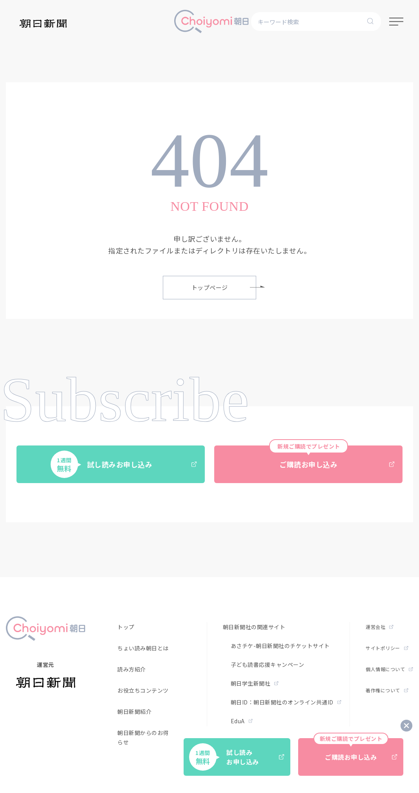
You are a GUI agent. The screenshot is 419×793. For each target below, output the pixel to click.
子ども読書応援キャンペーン (267, 664)
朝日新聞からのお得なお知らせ (151, 737)
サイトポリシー (387, 648)
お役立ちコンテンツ (143, 690)
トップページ (224, 287)
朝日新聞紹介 (134, 711)
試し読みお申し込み (124, 464)
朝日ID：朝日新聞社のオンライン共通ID (286, 702)
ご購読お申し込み (332, 457)
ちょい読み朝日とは (143, 648)
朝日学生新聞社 (255, 683)
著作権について (387, 690)
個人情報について (389, 669)
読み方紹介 (131, 669)
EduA (242, 721)
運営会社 (379, 626)
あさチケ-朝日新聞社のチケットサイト (280, 646)
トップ (126, 627)
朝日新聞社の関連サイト (254, 627)
